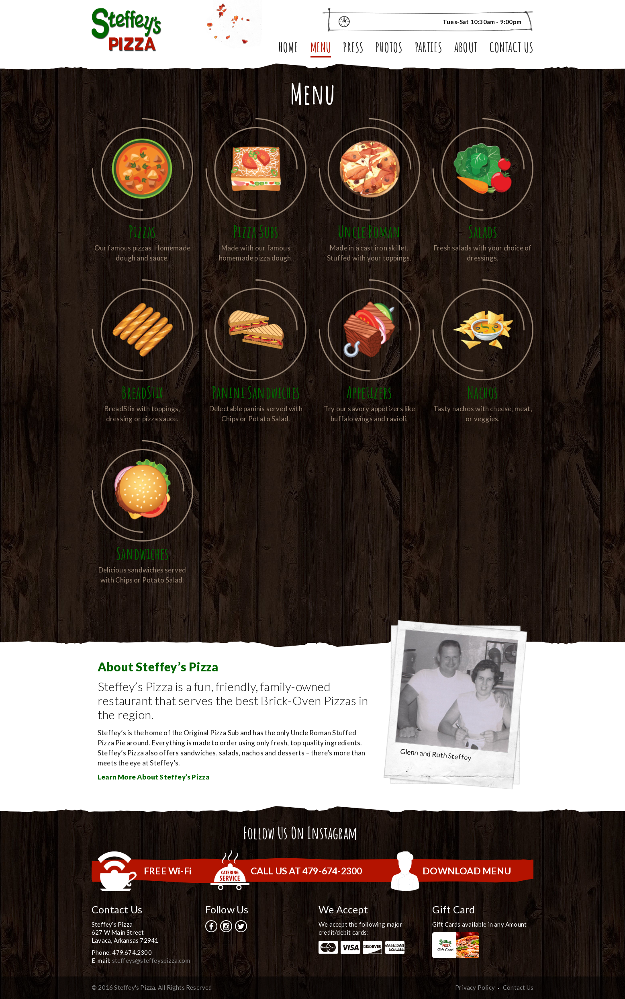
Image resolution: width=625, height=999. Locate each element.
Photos (389, 48)
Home (288, 48)
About (465, 48)
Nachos (482, 392)
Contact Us (511, 48)
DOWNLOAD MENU (467, 870)
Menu (320, 48)
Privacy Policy (475, 987)
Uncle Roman (369, 231)
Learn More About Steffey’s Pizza (154, 777)
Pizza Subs (255, 231)
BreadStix (142, 392)
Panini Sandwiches (256, 392)
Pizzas (142, 231)
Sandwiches (142, 553)
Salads (482, 231)
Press (353, 48)
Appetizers (369, 392)
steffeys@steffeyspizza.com (151, 960)
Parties (428, 48)
